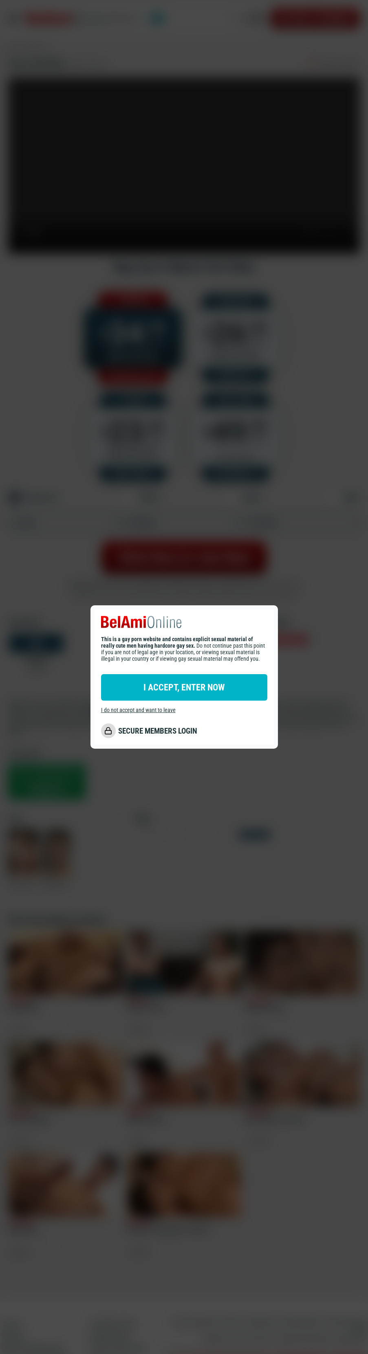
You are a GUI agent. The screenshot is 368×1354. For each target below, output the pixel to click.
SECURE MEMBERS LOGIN (157, 731)
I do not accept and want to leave (138, 710)
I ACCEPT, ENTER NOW (184, 687)
